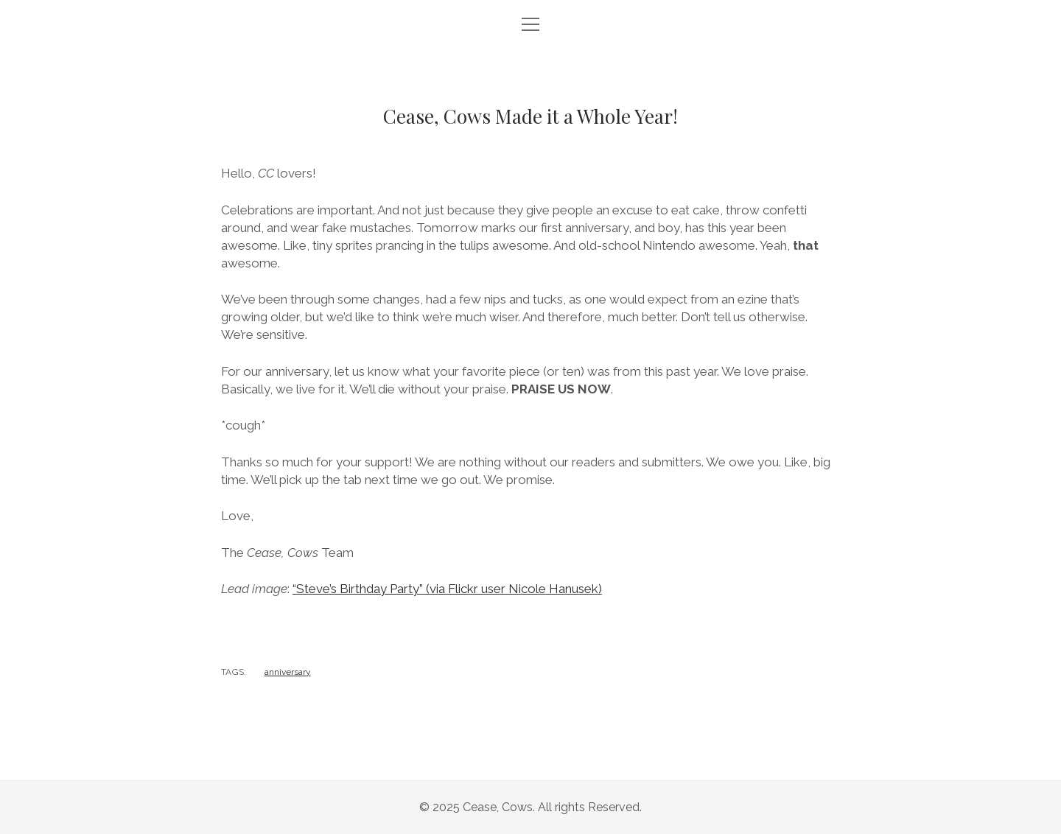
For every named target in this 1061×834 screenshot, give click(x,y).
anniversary (288, 672)
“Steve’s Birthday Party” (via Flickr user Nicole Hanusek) (447, 588)
